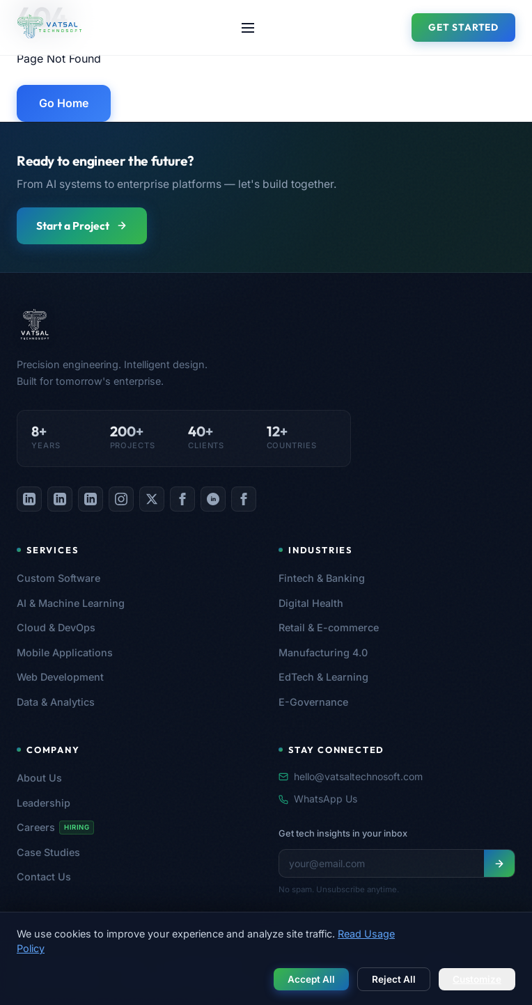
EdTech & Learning (323, 677)
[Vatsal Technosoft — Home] (184, 324)
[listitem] (29, 499)
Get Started (463, 27)
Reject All (394, 979)
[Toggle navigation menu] (248, 28)
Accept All (311, 979)
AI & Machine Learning (71, 603)
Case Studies (48, 852)
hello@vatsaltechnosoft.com (351, 776)
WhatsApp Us (318, 799)
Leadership (43, 803)
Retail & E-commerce (329, 627)
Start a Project (81, 225)
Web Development (60, 677)
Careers (55, 827)
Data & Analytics (56, 702)
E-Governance (313, 702)
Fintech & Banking (322, 578)
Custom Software (58, 578)
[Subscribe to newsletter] (499, 863)
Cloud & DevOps (56, 627)
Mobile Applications (65, 652)
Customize (477, 979)
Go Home (63, 103)
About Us (39, 778)
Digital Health (311, 603)
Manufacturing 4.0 (323, 652)
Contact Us (44, 877)
